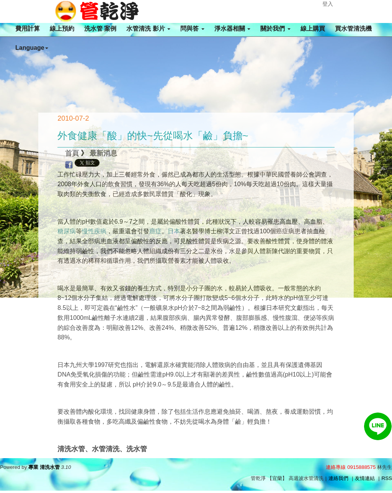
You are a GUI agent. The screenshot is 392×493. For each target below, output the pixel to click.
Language (31, 47)
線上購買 (313, 28)
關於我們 (275, 28)
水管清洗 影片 (148, 28)
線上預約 (62, 28)
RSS (387, 478)
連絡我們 (338, 478)
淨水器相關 (232, 28)
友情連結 (365, 478)
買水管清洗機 (353, 28)
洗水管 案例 (100, 28)
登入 (327, 4)
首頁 (72, 153)
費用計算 (27, 28)
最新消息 (103, 153)
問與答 (192, 28)
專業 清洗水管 (44, 467)
